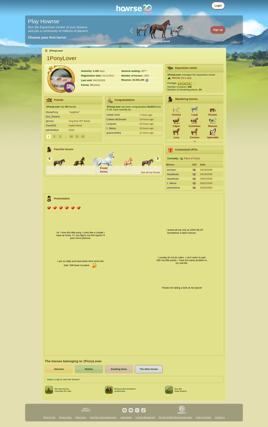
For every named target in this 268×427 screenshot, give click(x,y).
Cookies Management (145, 417)
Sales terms (80, 417)
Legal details (126, 417)
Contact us (220, 417)
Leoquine (111, 123)
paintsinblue (52, 130)
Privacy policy (65, 417)
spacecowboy (113, 132)
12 (83, 136)
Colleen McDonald (116, 119)
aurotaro (171, 169)
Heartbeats (173, 174)
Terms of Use (49, 417)
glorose (50, 121)
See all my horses (150, 172)
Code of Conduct (203, 417)
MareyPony (52, 112)
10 (71, 136)
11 (77, 136)
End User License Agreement (103, 417)
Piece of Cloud (192, 158)
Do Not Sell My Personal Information (175, 417)
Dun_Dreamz (53, 116)
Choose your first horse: (47, 37)
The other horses (149, 369)
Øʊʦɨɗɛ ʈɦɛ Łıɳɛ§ (181, 77)
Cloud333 (51, 125)
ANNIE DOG (113, 114)
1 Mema (111, 128)
